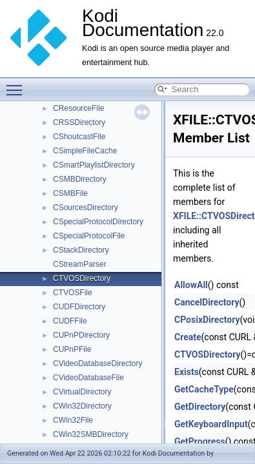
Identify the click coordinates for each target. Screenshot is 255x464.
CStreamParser (80, 264)
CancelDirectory (206, 302)
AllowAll (191, 285)
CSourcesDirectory (85, 207)
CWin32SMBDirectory (90, 434)
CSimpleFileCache (85, 150)
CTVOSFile (72, 292)
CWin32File (73, 420)
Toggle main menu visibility (17, 84)
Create (187, 337)
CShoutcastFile (79, 136)
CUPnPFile (72, 349)
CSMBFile (70, 193)
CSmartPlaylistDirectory (94, 164)
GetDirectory (199, 406)
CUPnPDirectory (81, 335)
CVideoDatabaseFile (88, 377)
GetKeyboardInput (211, 424)
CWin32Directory (82, 406)
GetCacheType (204, 389)
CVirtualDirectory (82, 391)
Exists (186, 372)
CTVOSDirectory (81, 278)
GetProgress (199, 441)
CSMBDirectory (80, 179)
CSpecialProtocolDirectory (98, 221)
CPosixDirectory (207, 319)
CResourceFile (78, 108)
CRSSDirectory (79, 122)
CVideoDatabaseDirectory (98, 363)
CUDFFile (70, 320)
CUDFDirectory (79, 306)
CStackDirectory (81, 250)
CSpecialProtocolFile (89, 235)
